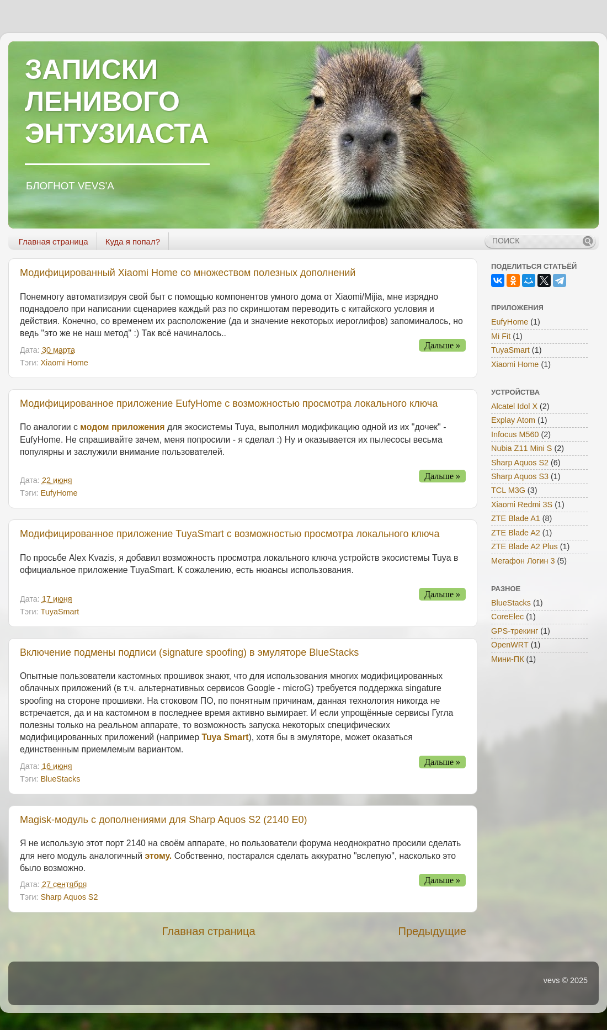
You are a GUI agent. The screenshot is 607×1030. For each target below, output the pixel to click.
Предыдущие (432, 931)
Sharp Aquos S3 (520, 476)
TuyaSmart (59, 611)
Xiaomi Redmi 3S (521, 504)
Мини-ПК (507, 659)
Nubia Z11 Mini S (521, 448)
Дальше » (442, 345)
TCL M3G (508, 490)
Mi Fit (500, 336)
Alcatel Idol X (514, 406)
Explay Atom (513, 420)
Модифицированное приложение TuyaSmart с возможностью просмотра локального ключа (229, 533)
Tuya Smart (224, 737)
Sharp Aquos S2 (69, 897)
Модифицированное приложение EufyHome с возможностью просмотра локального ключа (229, 403)
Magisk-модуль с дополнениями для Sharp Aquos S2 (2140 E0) (163, 819)
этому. (158, 856)
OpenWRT (510, 644)
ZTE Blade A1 (515, 518)
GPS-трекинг (514, 631)
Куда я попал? (132, 241)
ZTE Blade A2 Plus (524, 546)
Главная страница (53, 241)
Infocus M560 (515, 434)
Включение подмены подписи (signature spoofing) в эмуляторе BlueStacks (189, 652)
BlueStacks (60, 778)
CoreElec (507, 616)
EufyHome (58, 493)
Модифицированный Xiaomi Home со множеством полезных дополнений (187, 272)
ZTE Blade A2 (515, 532)
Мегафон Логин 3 (523, 560)
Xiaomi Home (64, 362)
